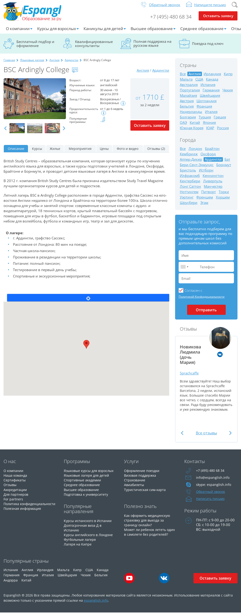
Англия (54, 64)
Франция (204, 110)
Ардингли (71, 64)
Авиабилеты (134, 488)
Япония (209, 126)
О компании (18, 32)
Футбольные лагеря (81, 543)
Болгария (188, 121)
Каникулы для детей (103, 32)
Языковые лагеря (32, 64)
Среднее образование (202, 32)
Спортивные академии (83, 483)
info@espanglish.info (213, 481)
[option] (35, 102)
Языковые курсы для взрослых (90, 474)
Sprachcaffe (190, 376)
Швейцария (210, 99)
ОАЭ (183, 126)
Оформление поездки (143, 474)
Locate (88, 301)
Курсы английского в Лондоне (90, 538)
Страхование (135, 483)
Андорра (11, 583)
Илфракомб (190, 179)
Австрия (187, 104)
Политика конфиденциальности (23, 509)
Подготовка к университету (87, 497)
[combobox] (184, 270)
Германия (211, 94)
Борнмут (223, 168)
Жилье (55, 152)
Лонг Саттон (190, 190)
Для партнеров (16, 497)
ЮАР (210, 131)
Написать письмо (211, 502)
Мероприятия (80, 152)
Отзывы (10, 488)
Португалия (190, 94)
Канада (212, 83)
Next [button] (64, 132)
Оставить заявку (218, 20)
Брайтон (212, 152)
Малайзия (188, 99)
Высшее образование (152, 32)
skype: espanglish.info (214, 488)
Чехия (227, 94)
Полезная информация (23, 516)
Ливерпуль (212, 185)
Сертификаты (15, 483)
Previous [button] (5, 132)
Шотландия (207, 104)
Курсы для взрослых (56, 32)
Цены (104, 152)
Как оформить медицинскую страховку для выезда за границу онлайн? (148, 524)
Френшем (204, 201)
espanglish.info (96, 603)
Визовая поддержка (141, 479)
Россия (223, 131)
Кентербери (190, 185)
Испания (208, 88)
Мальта (186, 83)
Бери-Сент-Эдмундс (196, 168)
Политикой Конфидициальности (202, 300)
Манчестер (213, 190)
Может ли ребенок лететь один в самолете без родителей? (146, 538)
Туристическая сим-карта (145, 493)
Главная (9, 64)
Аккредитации (16, 493)
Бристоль (188, 174)
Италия (211, 115)
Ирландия (212, 77)
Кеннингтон (213, 179)
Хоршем (223, 201)
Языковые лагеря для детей (87, 479)
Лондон (195, 152)
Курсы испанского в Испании (89, 524)
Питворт (208, 195)
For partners (14, 502)
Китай (195, 126)
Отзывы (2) (156, 152)
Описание (16, 152)
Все (183, 77)
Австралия (189, 88)
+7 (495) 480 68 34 (169, 20)
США (199, 83)
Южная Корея (191, 131)
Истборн (206, 174)
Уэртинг (186, 201)
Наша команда (16, 479)
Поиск (234, 8)
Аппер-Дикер (191, 163)
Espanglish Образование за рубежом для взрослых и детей (39, 13)
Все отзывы (206, 436)
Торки (224, 195)
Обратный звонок (164, 8)
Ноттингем (189, 195)
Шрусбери (188, 206)
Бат (227, 163)
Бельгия (187, 110)
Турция (205, 121)
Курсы (37, 152)
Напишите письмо (210, 8)
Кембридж (189, 158)
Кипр (228, 77)
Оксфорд (208, 158)
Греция (220, 121)
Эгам (204, 206)
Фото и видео (127, 152)
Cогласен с (193, 294)
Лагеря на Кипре (78, 547)
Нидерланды (191, 115)
